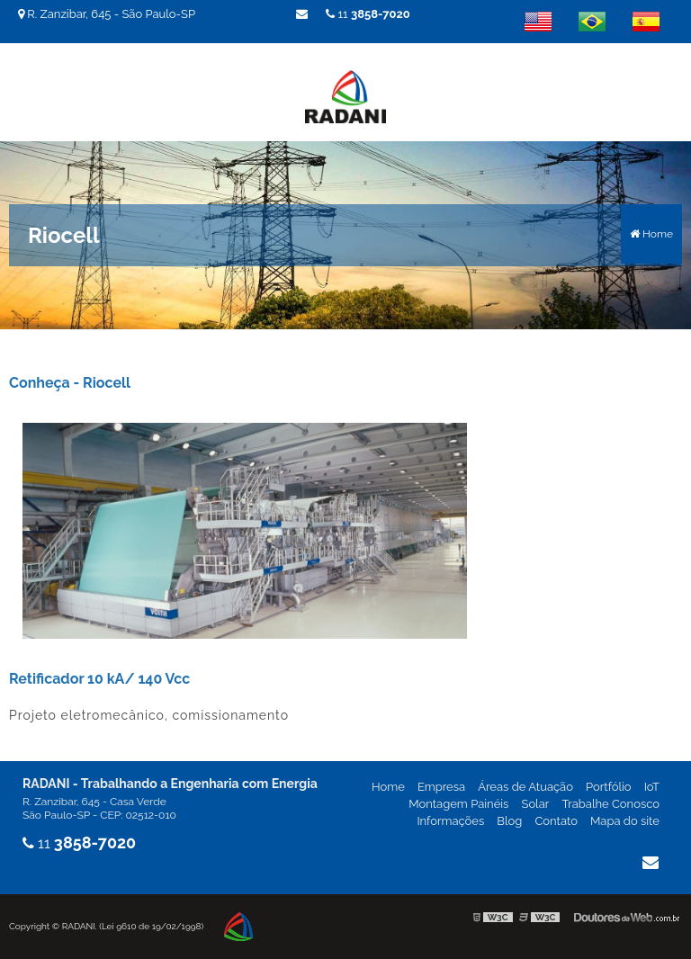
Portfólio (609, 786)
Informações (450, 821)
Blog (509, 821)
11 (368, 14)
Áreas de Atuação (525, 786)
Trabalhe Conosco (610, 804)
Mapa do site (625, 821)
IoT (652, 786)
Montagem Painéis (458, 804)
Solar (535, 804)
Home (388, 786)
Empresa (441, 786)
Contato (556, 821)
